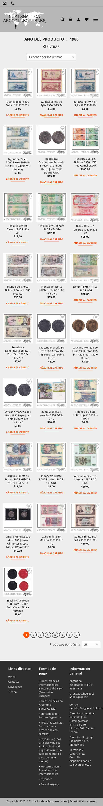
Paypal (45, 739)
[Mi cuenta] (79, 19)
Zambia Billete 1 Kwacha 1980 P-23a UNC (51, 415)
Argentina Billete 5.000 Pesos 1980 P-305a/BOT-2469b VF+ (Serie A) (17, 164)
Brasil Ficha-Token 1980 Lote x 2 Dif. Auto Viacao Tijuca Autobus (18, 606)
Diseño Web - (83, 801)
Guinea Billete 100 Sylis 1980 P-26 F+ (85, 103)
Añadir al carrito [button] (17, 115)
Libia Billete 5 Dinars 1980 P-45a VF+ (51, 227)
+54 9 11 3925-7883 (82, 686)
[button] (71, 19)
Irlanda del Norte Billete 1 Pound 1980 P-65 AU (17, 290)
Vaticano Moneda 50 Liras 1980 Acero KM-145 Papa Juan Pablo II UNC (51, 353)
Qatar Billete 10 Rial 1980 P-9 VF (85, 288)
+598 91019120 (79, 697)
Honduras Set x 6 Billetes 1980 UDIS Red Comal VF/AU (85, 162)
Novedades (15, 687)
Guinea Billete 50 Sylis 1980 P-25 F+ (51, 103)
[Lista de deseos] (87, 19)
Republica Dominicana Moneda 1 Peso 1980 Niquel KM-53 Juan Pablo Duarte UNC (51, 165)
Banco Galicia (47, 708)
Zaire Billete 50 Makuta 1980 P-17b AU (51, 540)
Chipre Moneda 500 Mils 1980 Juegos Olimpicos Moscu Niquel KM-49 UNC (18, 542)
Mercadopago (49, 713)
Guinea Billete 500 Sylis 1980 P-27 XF (85, 538)
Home (11, 676)
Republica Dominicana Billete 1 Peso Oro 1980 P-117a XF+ (17, 352)
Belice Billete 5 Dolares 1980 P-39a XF (85, 230)
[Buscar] (63, 19)
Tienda (12, 692)
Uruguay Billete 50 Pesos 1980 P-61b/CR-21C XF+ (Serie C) (18, 479)
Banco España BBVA (51, 688)
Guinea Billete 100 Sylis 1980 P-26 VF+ (17, 103)
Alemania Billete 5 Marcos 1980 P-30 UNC (85, 479)
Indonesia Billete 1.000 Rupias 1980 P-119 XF (85, 415)
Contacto (13, 681)
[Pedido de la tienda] (51, 57)
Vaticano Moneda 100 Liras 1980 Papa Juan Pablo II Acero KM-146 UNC (18, 417)
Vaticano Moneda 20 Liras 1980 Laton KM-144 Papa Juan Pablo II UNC (85, 353)
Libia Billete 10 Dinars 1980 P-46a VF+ (18, 229)
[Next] (77, 635)
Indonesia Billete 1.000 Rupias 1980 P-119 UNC (51, 479)
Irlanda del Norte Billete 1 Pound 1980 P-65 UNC (51, 290)
